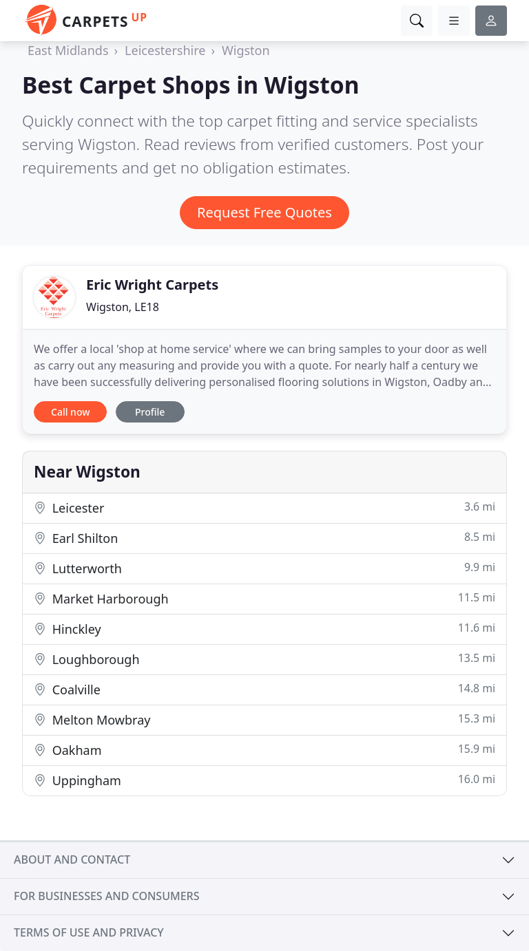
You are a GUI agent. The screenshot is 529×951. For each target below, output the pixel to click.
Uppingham (264, 780)
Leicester (264, 507)
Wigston (246, 50)
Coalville (264, 689)
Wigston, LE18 (122, 306)
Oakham (264, 749)
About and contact (72, 859)
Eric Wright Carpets (152, 284)
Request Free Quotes (264, 212)
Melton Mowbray (264, 719)
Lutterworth (264, 568)
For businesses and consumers (106, 896)
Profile (150, 411)
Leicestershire (165, 50)
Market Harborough (264, 598)
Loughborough (264, 658)
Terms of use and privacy (89, 932)
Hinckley (264, 628)
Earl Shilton (264, 537)
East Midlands (68, 50)
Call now (70, 411)
